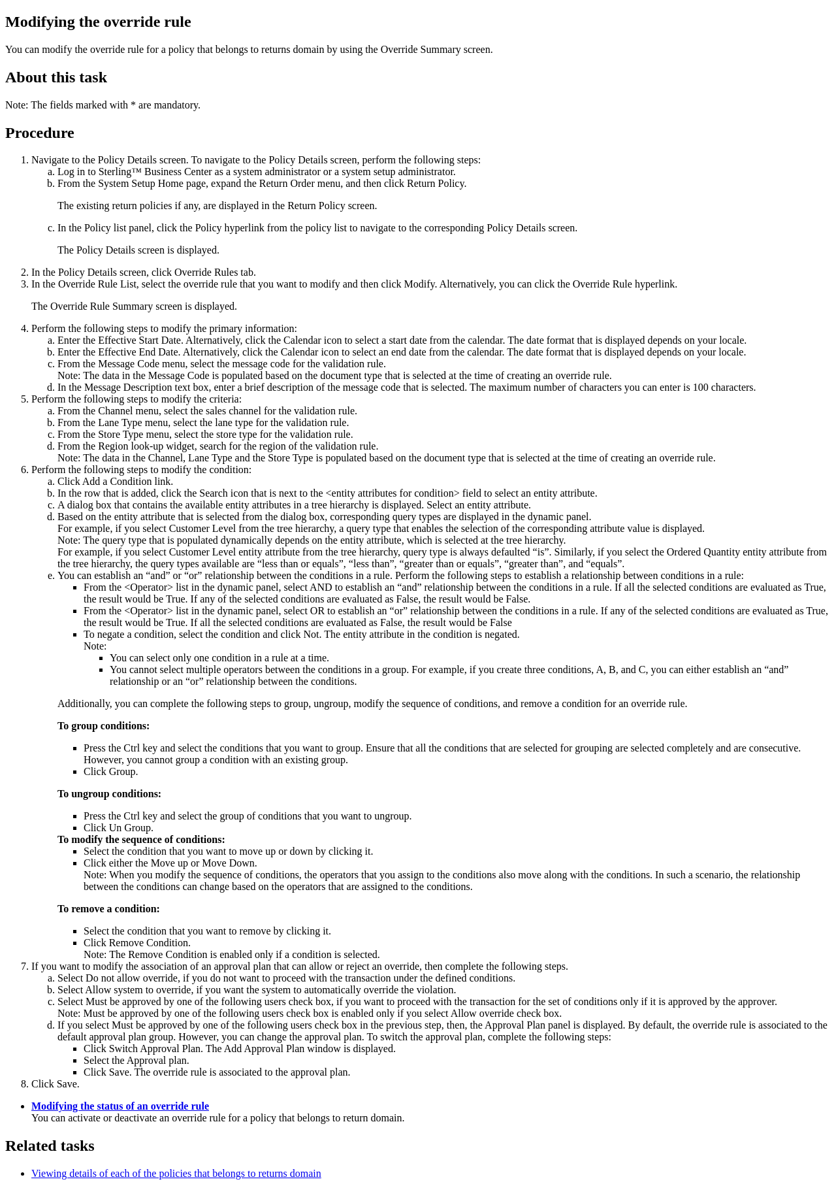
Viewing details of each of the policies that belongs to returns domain (176, 1173)
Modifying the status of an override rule (120, 1106)
